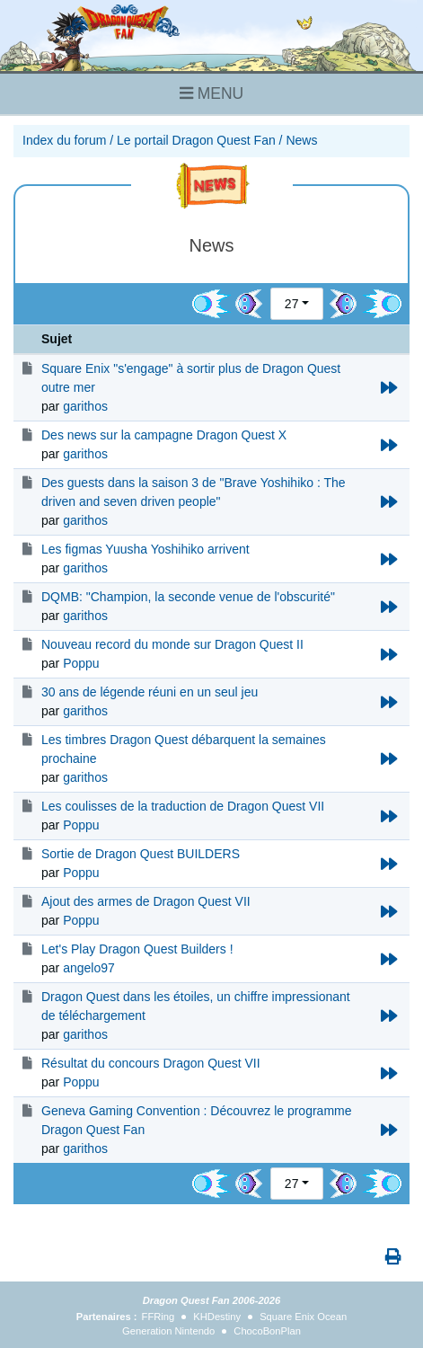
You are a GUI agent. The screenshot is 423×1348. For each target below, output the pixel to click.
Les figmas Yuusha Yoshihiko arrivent (145, 549)
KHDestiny (217, 1316)
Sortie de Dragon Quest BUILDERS (140, 854)
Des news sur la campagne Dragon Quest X (163, 435)
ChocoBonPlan (267, 1331)
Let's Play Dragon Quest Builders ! (137, 949)
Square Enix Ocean (303, 1316)
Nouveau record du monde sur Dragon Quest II (172, 644)
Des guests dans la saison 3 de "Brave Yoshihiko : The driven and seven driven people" (193, 492)
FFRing (158, 1316)
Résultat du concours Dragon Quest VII (150, 1063)
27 (292, 304)
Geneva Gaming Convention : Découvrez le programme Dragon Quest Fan (196, 1120)
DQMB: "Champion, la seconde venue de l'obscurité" (188, 597)
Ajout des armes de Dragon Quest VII (146, 901)
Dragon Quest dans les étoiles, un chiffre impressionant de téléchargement (195, 1006)
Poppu (81, 663)
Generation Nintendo (168, 1331)
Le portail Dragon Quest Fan (196, 140)
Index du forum (64, 140)
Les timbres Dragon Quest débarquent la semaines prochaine (183, 749)
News (301, 140)
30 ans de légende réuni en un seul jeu (149, 692)
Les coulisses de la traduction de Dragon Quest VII (182, 806)
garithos (85, 406)
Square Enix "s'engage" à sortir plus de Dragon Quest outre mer (190, 378)
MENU (211, 93)
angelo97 (89, 968)
